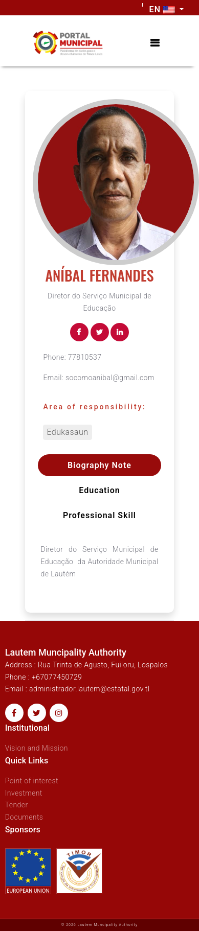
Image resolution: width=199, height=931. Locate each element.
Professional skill (99, 515)
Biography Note (99, 465)
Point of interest (31, 781)
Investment (23, 793)
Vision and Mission (36, 748)
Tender (16, 805)
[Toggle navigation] (154, 43)
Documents (24, 817)
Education (99, 490)
